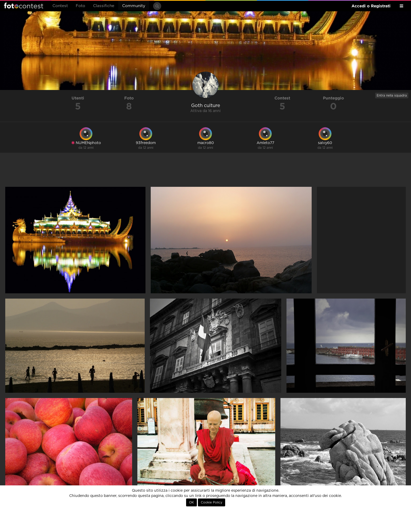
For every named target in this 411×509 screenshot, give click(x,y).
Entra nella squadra (392, 95)
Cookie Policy (211, 502)
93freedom (146, 143)
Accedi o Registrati (371, 6)
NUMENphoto (86, 143)
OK (191, 502)
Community (133, 6)
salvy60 (325, 143)
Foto (80, 6)
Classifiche (103, 6)
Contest (60, 6)
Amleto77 (265, 143)
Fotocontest (23, 5)
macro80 (205, 143)
